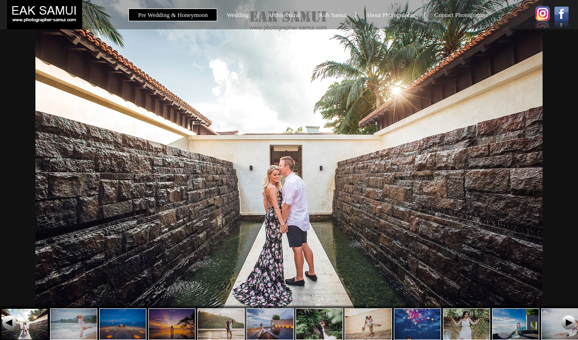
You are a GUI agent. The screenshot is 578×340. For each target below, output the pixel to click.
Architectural (284, 14)
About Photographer (391, 14)
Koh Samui (333, 14)
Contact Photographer (461, 14)
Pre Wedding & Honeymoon (173, 14)
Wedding (238, 14)
